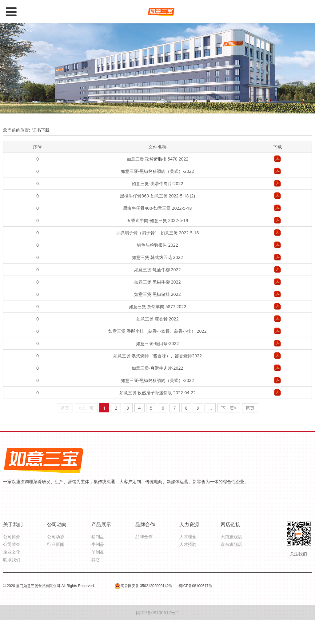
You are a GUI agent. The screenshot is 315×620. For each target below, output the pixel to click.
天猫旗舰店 (231, 536)
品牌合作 (144, 536)
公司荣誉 (11, 544)
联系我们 (11, 559)
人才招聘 (188, 544)
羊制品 (97, 552)
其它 (95, 559)
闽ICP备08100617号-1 (157, 612)
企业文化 (11, 552)
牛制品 (97, 544)
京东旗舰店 (231, 544)
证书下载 (41, 130)
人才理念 (188, 536)
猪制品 (97, 536)
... (210, 408)
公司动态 (55, 536)
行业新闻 (55, 544)
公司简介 (11, 536)
